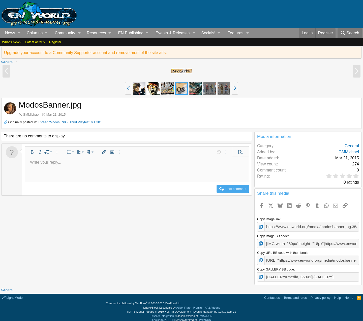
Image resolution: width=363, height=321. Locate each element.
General (352, 146)
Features (235, 33)
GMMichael (31, 114)
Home (349, 294)
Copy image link (269, 219)
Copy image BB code (272, 235)
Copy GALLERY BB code (275, 266)
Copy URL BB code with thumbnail (282, 251)
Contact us (272, 294)
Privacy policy (320, 294)
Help (337, 294)
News (10, 33)
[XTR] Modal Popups (160, 308)
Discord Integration (162, 312)
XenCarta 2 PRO (162, 316)
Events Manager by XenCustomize (214, 308)
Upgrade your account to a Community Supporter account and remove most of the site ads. (85, 53)
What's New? (11, 42)
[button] (19, 33)
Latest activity (35, 42)
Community (65, 33)
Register (55, 42)
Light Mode (12, 294)
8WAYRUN (206, 312)
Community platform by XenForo (143, 299)
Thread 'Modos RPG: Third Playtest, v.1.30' (69, 122)
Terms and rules (295, 294)
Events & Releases (173, 33)
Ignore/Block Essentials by (181, 303)
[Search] (350, 33)
